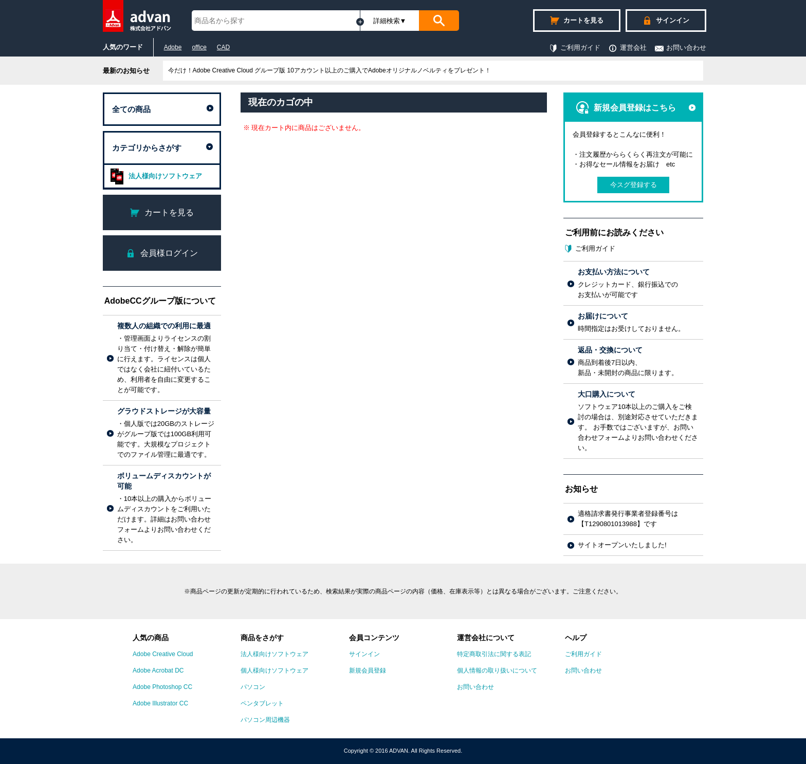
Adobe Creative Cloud (163, 654)
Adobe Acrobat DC (158, 670)
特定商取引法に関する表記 (494, 654)
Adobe (173, 47)
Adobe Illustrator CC (160, 703)
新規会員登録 (367, 670)
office (199, 47)
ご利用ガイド (574, 47)
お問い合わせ (680, 47)
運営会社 (627, 47)
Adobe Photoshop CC (162, 687)
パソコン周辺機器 (265, 719)
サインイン (364, 654)
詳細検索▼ (390, 21)
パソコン (253, 687)
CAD (223, 47)
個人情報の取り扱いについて (497, 670)
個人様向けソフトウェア (274, 670)
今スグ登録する (633, 185)
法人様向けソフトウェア (154, 176)
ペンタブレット (262, 703)
